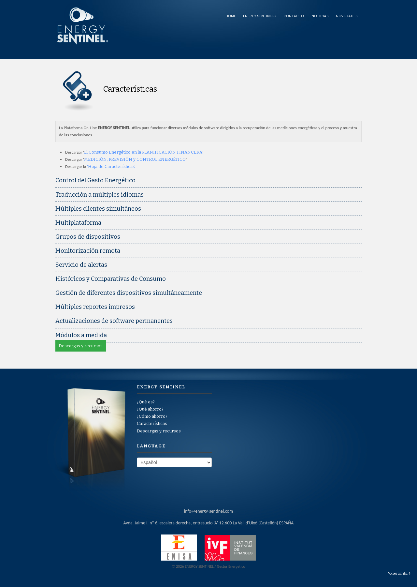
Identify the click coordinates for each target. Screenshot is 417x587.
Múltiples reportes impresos (95, 306)
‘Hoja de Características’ (111, 166)
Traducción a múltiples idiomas (99, 194)
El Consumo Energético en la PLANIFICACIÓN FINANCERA (143, 152)
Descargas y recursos (81, 345)
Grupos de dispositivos (87, 236)
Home (230, 16)
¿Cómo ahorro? (152, 416)
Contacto (293, 16)
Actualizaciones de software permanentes (114, 320)
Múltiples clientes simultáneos (98, 208)
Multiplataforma (78, 222)
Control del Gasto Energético (95, 180)
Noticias (320, 16)
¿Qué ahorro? (150, 409)
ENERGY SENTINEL (259, 16)
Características (152, 423)
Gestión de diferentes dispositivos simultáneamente (128, 292)
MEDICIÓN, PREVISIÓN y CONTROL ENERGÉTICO (135, 159)
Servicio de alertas (81, 264)
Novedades (347, 16)
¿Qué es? (146, 401)
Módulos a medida (81, 335)
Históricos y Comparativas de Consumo (110, 278)
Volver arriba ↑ (399, 574)
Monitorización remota (87, 250)
